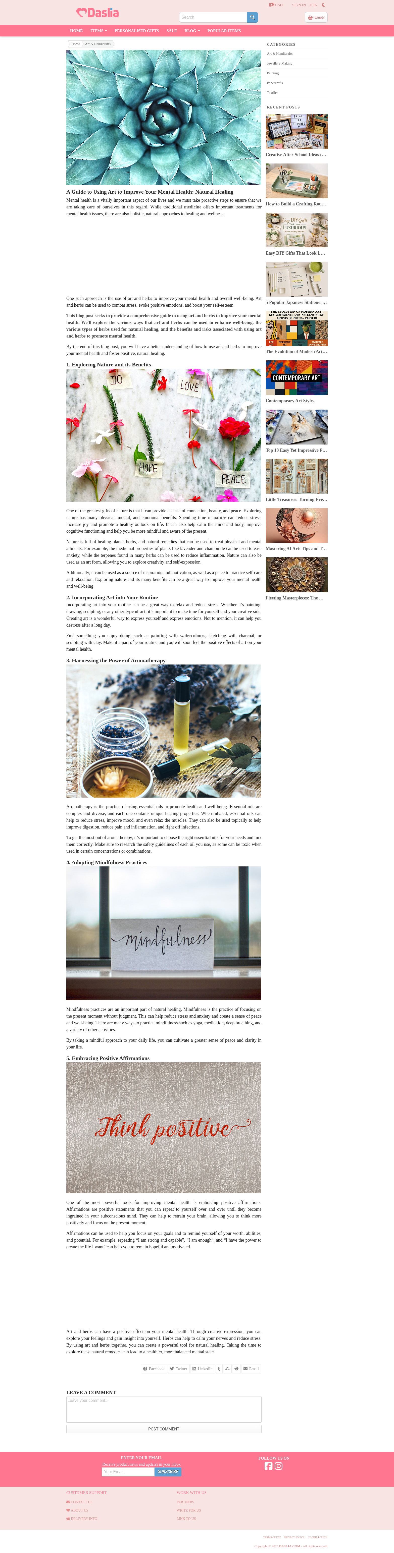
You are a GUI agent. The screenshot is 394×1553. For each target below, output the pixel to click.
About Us (77, 1510)
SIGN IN (299, 5)
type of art (135, 611)
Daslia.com (289, 1546)
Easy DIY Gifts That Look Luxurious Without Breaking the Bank (297, 253)
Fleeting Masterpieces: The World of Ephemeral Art (297, 597)
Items (98, 30)
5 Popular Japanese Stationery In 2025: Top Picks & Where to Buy (297, 302)
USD (276, 5)
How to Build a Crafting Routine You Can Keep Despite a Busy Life (297, 203)
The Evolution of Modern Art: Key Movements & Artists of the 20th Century (297, 351)
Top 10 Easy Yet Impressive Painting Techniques (297, 450)
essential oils (206, 837)
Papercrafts (275, 83)
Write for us (189, 1510)
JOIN (313, 5)
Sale (172, 31)
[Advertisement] (164, 256)
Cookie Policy (317, 1537)
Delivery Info (81, 1519)
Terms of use (272, 1537)
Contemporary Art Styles (290, 400)
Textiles (272, 93)
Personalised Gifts (137, 31)
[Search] (252, 17)
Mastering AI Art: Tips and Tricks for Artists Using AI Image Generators (297, 548)
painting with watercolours (178, 635)
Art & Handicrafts (98, 44)
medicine (192, 206)
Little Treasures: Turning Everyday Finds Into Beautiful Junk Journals (297, 499)
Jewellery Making (279, 63)
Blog (192, 30)
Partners (185, 1502)
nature (220, 517)
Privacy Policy (294, 1537)
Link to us (186, 1519)
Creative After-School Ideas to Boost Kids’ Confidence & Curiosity (297, 154)
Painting (273, 73)
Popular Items (224, 31)
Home (76, 31)
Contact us (79, 1502)
